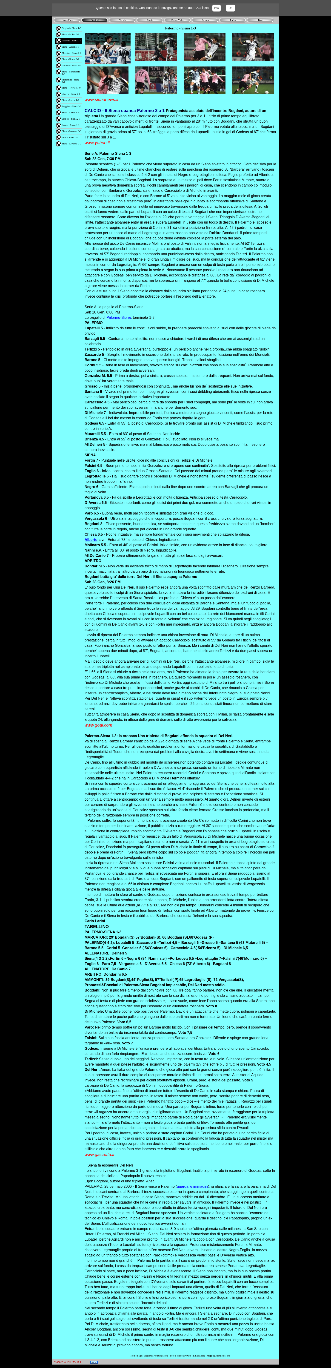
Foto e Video (176, 1355)
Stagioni (148, 1355)
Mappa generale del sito (218, 1355)
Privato (187, 1355)
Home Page (136, 1355)
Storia (165, 1355)
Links (196, 1355)
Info (216, 8)
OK (231, 8)
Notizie (157, 1355)
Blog (202, 1355)
